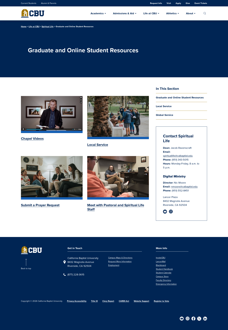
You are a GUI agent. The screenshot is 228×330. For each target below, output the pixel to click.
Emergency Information (166, 284)
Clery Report (108, 301)
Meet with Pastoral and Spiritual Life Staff (115, 207)
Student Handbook (164, 269)
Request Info (156, 3)
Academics (97, 13)
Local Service (164, 106)
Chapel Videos (32, 138)
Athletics (171, 13)
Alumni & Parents (48, 3)
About (189, 13)
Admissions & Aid (123, 13)
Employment (113, 265)
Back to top (26, 268)
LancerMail (160, 261)
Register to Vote (161, 301)
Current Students (28, 3)
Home (23, 26)
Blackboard (161, 265)
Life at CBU (150, 13)
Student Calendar (163, 272)
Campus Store (162, 276)
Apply (178, 3)
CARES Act (124, 301)
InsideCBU (160, 257)
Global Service (164, 115)
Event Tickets (201, 3)
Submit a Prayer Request (40, 205)
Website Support (141, 301)
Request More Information (120, 261)
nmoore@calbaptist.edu (184, 187)
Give (188, 3)
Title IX (94, 301)
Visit (169, 3)
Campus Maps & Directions (120, 257)
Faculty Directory (163, 280)
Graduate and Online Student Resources (180, 97)
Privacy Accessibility (76, 301)
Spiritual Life (48, 26)
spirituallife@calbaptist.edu (178, 156)
